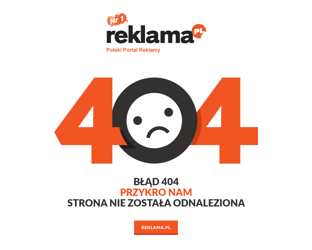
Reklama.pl (156, 227)
